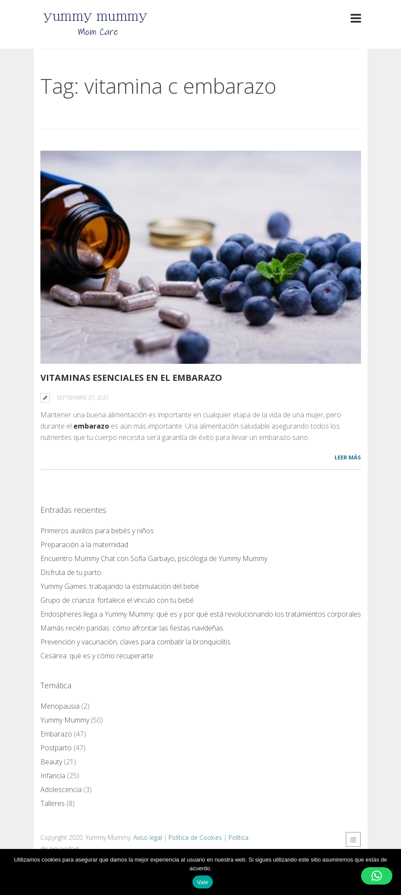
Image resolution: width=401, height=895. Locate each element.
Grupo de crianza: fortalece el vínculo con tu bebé (117, 600)
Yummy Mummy (64, 720)
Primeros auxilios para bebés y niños (97, 530)
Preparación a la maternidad (84, 544)
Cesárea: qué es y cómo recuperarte (96, 656)
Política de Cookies (195, 837)
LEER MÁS (348, 457)
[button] (376, 876)
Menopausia (60, 706)
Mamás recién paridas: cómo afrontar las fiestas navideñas (131, 628)
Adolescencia (61, 789)
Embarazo (56, 734)
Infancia (52, 775)
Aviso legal (147, 837)
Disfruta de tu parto (70, 572)
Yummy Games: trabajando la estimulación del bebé (119, 586)
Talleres (52, 803)
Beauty (51, 761)
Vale (202, 882)
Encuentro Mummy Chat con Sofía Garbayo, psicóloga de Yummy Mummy (153, 558)
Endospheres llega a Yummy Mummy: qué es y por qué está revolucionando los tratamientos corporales (200, 614)
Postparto (56, 748)
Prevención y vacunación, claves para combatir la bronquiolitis (135, 642)
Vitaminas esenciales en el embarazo (131, 377)
